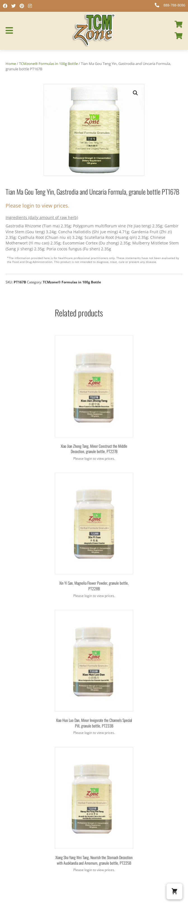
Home (11, 63)
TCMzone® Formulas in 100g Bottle (48, 63)
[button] (135, 93)
